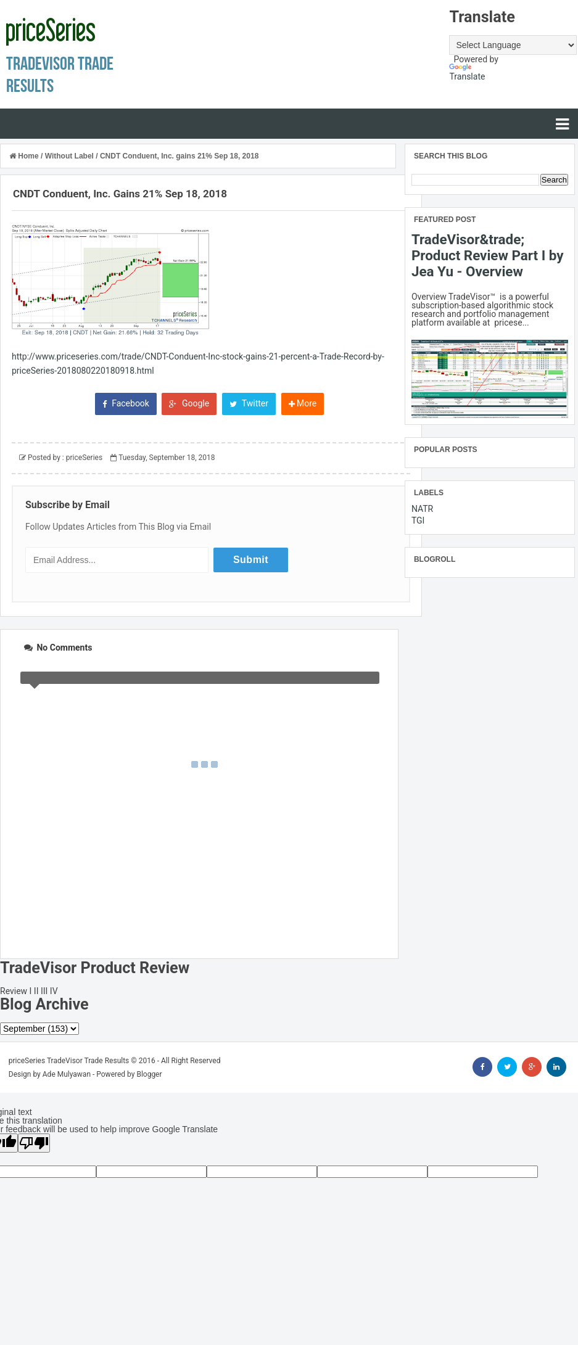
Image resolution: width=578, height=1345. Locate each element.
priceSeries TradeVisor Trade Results (69, 1060)
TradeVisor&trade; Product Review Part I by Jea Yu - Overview (487, 255)
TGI (418, 520)
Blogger (149, 1074)
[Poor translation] (34, 1143)
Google (189, 403)
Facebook (125, 403)
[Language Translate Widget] (513, 45)
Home (25, 156)
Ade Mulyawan (67, 1074)
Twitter (248, 403)
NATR (422, 509)
